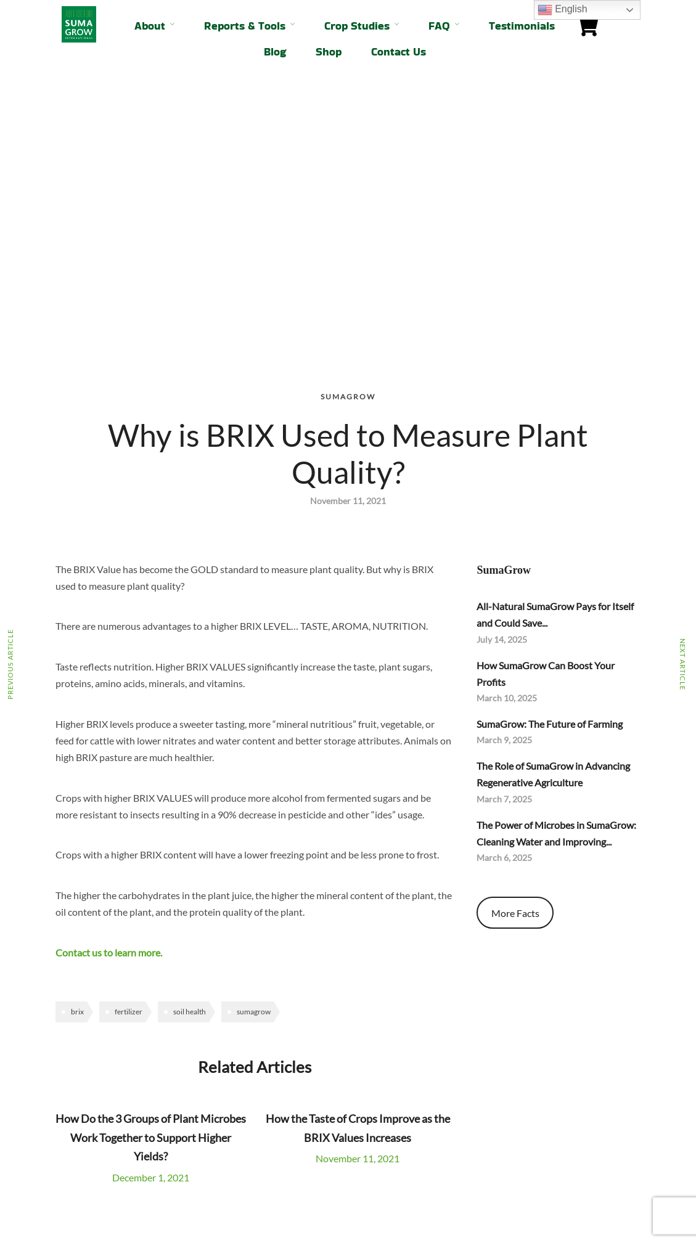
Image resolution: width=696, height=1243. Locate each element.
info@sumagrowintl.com (405, 1174)
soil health (189, 741)
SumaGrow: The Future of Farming (550, 453)
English (563, 9)
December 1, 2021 (150, 907)
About (149, 25)
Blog (275, 51)
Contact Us (398, 51)
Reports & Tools (244, 25)
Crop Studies (357, 25)
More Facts (515, 642)
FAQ (439, 25)
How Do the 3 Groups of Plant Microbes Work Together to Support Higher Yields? (150, 866)
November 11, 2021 (357, 888)
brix (77, 741)
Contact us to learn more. (108, 682)
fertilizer (128, 741)
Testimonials (522, 25)
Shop (329, 51)
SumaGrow (348, 126)
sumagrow (254, 741)
